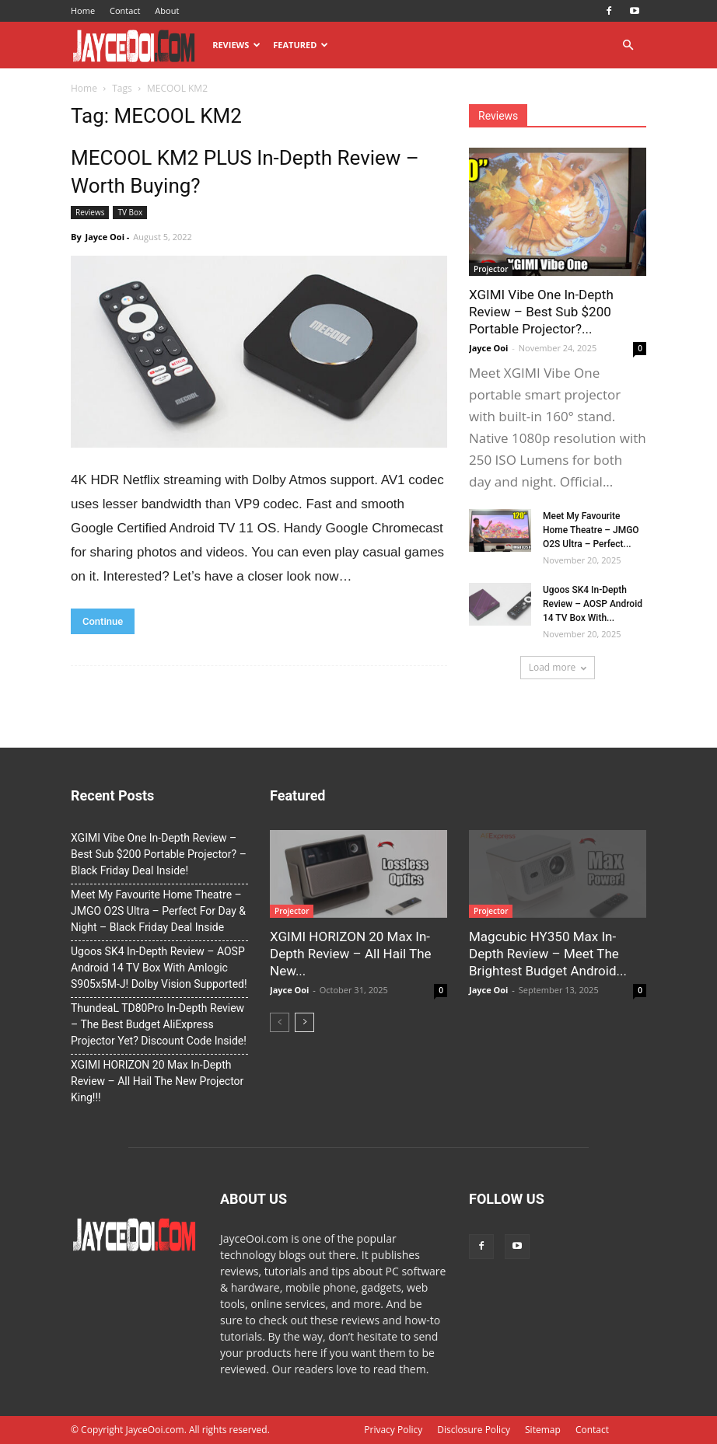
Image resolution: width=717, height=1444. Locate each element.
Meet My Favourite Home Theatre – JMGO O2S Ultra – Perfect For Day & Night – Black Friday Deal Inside (158, 910)
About (167, 10)
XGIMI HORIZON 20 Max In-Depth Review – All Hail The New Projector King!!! (157, 1081)
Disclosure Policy (473, 1429)
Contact (125, 10)
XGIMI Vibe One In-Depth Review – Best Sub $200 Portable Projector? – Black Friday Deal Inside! (159, 854)
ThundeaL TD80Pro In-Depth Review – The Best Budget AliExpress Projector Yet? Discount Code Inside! (159, 1024)
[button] (627, 45)
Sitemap (543, 1429)
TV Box (129, 212)
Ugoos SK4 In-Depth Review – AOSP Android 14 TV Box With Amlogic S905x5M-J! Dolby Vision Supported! (159, 967)
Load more (558, 667)
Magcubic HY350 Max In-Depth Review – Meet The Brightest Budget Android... (548, 953)
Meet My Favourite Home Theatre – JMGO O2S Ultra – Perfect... (591, 530)
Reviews (236, 45)
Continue (102, 621)
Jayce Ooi (105, 236)
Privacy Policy (393, 1429)
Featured (300, 45)
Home (83, 10)
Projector (491, 268)
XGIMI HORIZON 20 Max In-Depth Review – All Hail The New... (351, 953)
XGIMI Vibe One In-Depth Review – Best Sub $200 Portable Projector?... (541, 312)
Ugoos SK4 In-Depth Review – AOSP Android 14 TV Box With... (592, 603)
